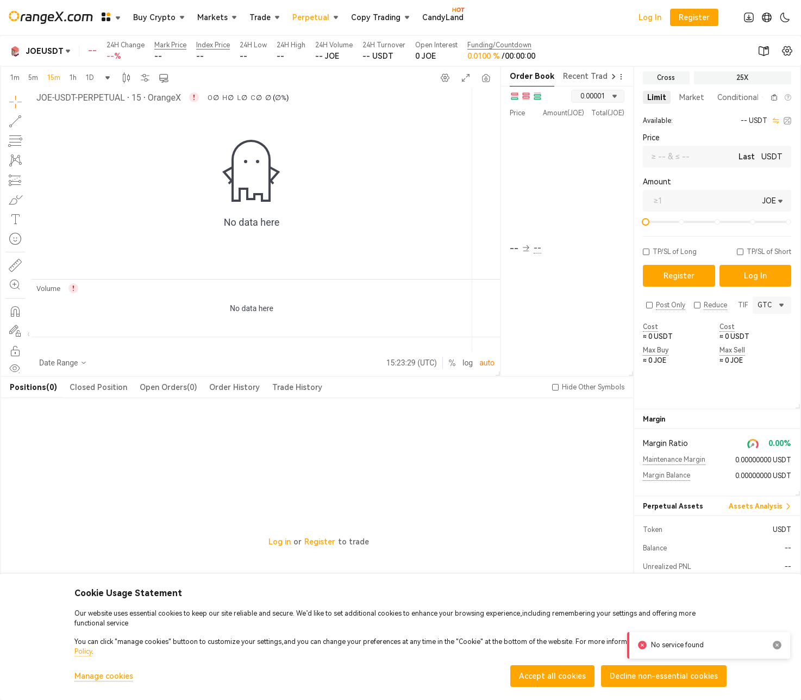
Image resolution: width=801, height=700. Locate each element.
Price (651, 137)
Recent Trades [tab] (589, 76)
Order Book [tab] (532, 76)
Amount (657, 181)
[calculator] (787, 121)
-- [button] (519, 248)
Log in (279, 541)
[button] (761, 97)
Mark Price (170, 45)
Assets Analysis (760, 506)
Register (319, 541)
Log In (650, 17)
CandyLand (443, 17)
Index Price (213, 45)
